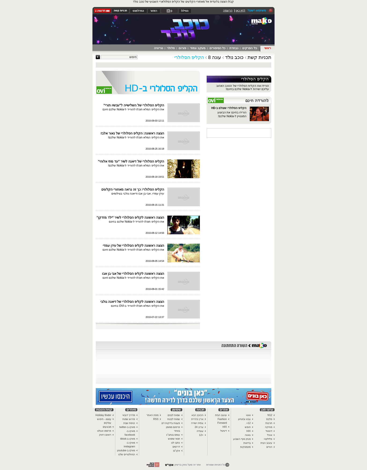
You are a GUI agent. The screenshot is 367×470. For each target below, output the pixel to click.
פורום (182, 48)
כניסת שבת (129, 423)
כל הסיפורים (217, 48)
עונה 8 (214, 57)
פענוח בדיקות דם (170, 423)
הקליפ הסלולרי (189, 57)
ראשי (267, 48)
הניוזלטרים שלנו (126, 454)
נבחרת (233, 48)
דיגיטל (269, 431)
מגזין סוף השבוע (242, 438)
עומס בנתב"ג (173, 434)
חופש (248, 427)
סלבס (269, 419)
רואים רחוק (105, 434)
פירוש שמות (128, 419)
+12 (201, 435)
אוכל (269, 435)
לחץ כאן (240, 10)
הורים (269, 446)
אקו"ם (176, 450)
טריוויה (158, 48)
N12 (270, 415)
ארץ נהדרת (197, 419)
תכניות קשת (259, 57)
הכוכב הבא (197, 415)
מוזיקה (268, 427)
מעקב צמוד (198, 48)
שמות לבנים (174, 415)
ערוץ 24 (199, 427)
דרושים (176, 446)
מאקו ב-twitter (127, 427)
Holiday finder (103, 415)
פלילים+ (268, 438)
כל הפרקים (249, 48)
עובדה (200, 431)
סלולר (171, 48)
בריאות (247, 442)
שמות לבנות (173, 419)
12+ (248, 423)
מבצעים (107, 426)
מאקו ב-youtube (126, 450)
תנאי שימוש (174, 438)
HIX (248, 431)
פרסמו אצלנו (104, 430)
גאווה (248, 435)
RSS (155, 419)
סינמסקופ (245, 446)
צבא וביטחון (244, 419)
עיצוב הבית (266, 442)
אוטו (248, 415)
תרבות (268, 423)
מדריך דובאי (128, 415)
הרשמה (227, 10)
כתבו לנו (175, 442)
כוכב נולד (234, 57)
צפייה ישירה (197, 423)
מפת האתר (152, 415)
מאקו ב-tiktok (127, 438)
